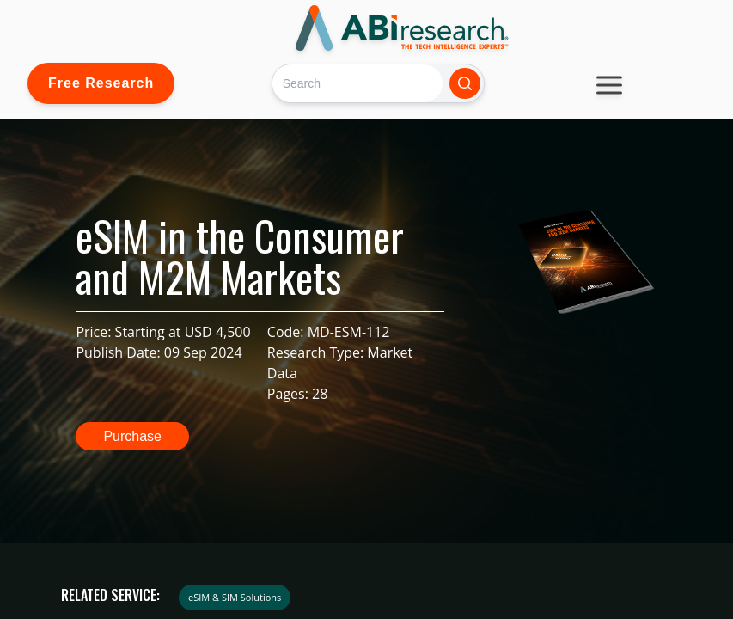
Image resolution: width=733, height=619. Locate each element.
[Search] (357, 82)
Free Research (101, 83)
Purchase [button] (132, 436)
